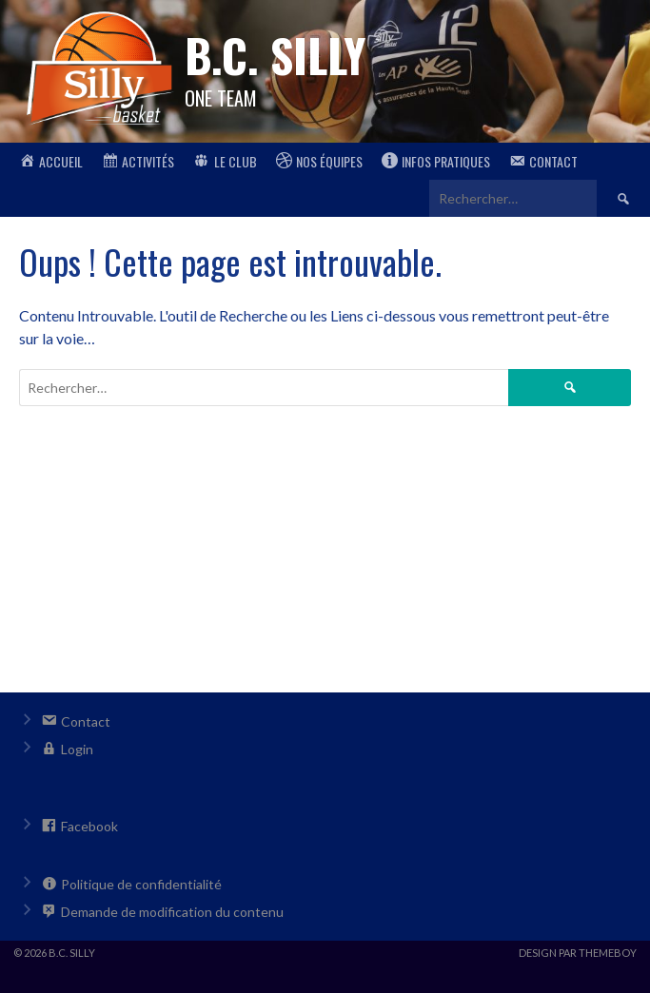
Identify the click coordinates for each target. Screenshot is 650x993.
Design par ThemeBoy (578, 952)
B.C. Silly (275, 54)
